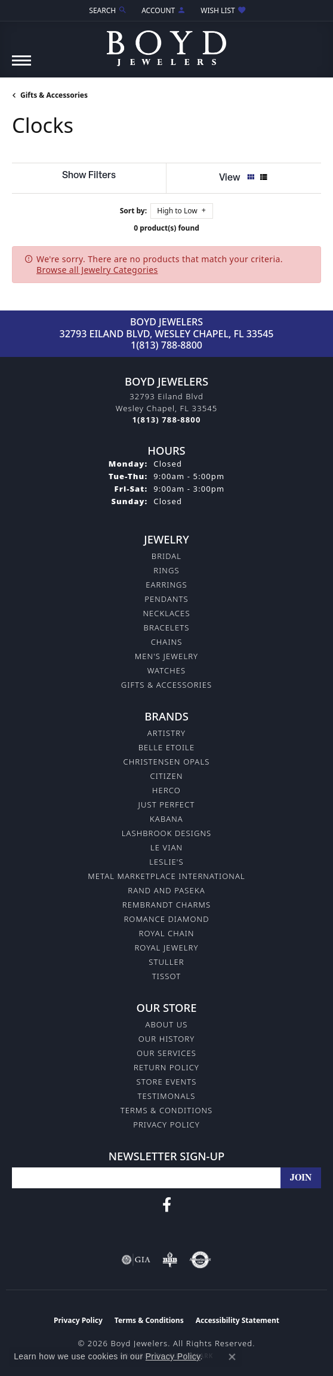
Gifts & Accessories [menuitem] (166, 684)
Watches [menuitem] (166, 670)
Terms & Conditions (167, 1110)
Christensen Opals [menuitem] (167, 761)
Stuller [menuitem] (166, 961)
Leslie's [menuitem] (166, 861)
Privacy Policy (166, 1124)
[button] (107, 10)
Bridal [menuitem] (166, 556)
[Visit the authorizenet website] (200, 1260)
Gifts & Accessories (54, 95)
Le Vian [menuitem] (166, 847)
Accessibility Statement (237, 1320)
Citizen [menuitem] (166, 776)
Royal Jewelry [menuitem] (166, 947)
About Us (166, 1024)
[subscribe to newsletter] (300, 1177)
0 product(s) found (166, 228)
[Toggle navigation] (21, 66)
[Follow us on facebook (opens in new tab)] (166, 1205)
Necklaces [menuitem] (166, 613)
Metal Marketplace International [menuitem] (166, 876)
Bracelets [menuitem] (167, 627)
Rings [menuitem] (166, 570)
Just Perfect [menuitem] (166, 804)
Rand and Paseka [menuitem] (166, 890)
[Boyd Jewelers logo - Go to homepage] (166, 43)
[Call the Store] (166, 419)
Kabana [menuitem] (166, 818)
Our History (166, 1038)
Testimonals (167, 1096)
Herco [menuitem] (166, 790)
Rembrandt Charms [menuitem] (166, 904)
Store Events (167, 1081)
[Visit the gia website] (136, 1260)
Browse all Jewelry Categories (97, 269)
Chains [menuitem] (167, 641)
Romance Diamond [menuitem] (166, 919)
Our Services (166, 1053)
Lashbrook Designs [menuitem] (167, 833)
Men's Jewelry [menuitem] (166, 656)
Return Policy (166, 1067)
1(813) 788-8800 (166, 345)
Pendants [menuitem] (166, 599)
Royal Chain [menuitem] (166, 933)
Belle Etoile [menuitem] (166, 747)
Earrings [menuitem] (166, 584)
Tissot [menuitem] (166, 976)
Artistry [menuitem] (166, 733)
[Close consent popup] (232, 1357)
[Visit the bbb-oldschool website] (169, 1260)
